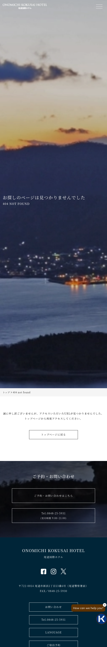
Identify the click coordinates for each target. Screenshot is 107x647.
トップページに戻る (53, 434)
